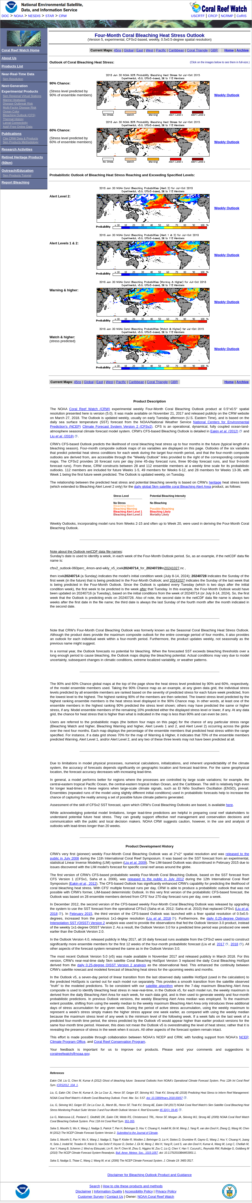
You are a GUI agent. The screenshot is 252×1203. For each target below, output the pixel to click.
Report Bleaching (15, 182)
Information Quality (108, 1191)
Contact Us (115, 1197)
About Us (9, 58)
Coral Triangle (197, 50)
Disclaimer (83, 1191)
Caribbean (176, 50)
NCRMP (227, 16)
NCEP (243, 1037)
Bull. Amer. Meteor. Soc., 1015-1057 (137, 1152)
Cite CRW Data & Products (20, 138)
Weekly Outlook (226, 95)
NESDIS (34, 16)
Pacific (161, 50)
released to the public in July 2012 (156, 879)
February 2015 (81, 914)
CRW (63, 16)
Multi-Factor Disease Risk (19, 107)
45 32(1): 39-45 (171, 1110)
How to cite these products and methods (132, 1186)
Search (94, 1186)
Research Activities (17, 149)
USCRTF (198, 16)
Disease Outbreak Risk (18, 103)
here (229, 805)
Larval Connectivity (15, 122)
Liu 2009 (135, 862)
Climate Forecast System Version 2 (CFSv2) (117, 426)
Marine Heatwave (14, 99)
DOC (5, 16)
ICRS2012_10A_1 (67, 1085)
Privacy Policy (166, 1191)
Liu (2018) (64, 436)
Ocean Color (11, 111)
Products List (12, 66)
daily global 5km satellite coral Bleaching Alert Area (172, 486)
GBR (214, 50)
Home (229, 50)
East (139, 50)
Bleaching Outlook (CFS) (19, 115)
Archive (242, 50)
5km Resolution (13, 78)
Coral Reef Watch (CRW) (89, 409)
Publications (11, 134)
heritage (215, 482)
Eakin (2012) (226, 431)
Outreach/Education (18, 171)
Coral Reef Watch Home (21, 50)
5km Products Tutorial (17, 175)
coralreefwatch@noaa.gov (69, 1054)
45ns (117, 50)
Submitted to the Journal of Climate (137, 1132)
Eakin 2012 (83, 883)
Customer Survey (91, 1197)
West (150, 50)
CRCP (212, 16)
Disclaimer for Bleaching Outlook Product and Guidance (149, 1175)
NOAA (18, 16)
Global (129, 50)
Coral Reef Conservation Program (119, 1042)
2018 (236, 944)
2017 (223, 944)
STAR (49, 16)
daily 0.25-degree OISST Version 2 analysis (111, 965)
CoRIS (241, 16)
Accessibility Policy (139, 1191)
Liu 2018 (161, 918)
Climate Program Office (67, 1042)
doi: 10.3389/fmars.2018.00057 (166, 1098)
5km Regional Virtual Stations (22, 96)
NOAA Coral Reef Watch (156, 1197)
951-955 (129, 1121)
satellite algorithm (159, 986)
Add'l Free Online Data (17, 126)
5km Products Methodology (21, 142)
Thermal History (13, 119)
